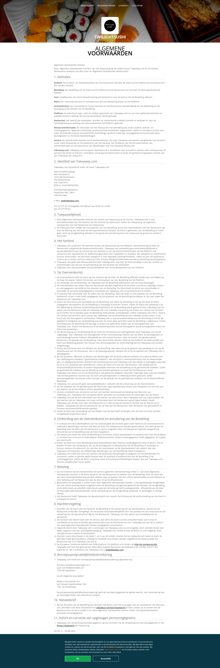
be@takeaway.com (70, 200)
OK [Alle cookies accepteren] (77, 659)
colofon (137, 5)
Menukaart (87, 5)
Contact (124, 5)
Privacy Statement (66, 625)
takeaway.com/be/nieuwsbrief (111, 607)
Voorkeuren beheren (113, 649)
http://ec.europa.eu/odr (146, 544)
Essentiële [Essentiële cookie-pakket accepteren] (106, 659)
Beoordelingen (106, 5)
